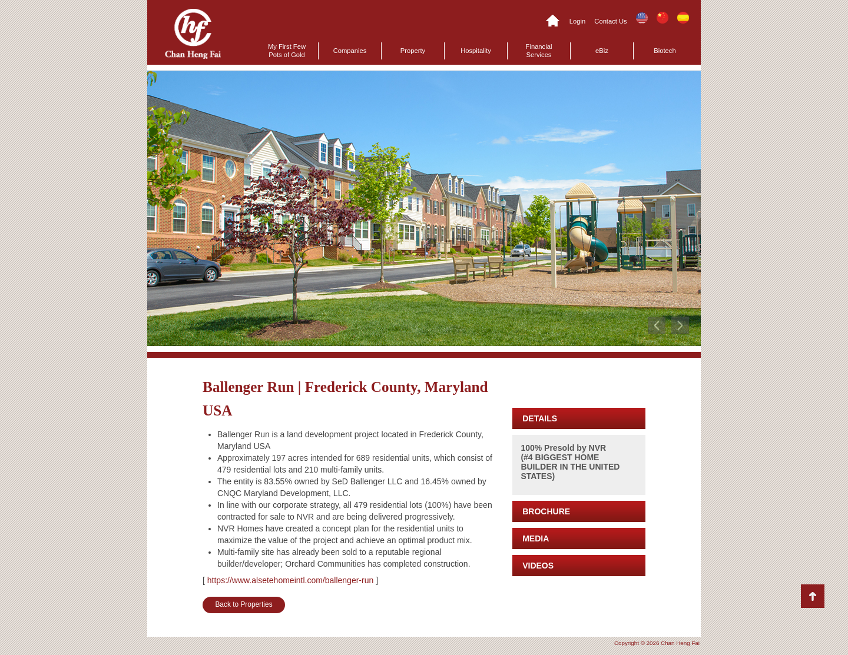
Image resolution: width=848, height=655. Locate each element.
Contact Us (610, 21)
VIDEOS (538, 565)
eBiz (601, 50)
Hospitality (476, 50)
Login (577, 21)
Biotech (664, 50)
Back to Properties (243, 604)
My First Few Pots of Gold (287, 50)
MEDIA (535, 538)
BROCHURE (546, 511)
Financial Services (539, 50)
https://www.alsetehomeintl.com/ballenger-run (290, 580)
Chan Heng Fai (193, 34)
